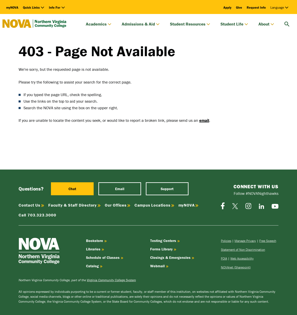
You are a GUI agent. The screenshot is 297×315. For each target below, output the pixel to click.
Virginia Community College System (111, 280)
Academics (98, 24)
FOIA (224, 258)
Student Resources (190, 24)
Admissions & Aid (141, 24)
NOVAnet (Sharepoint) (236, 267)
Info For (57, 7)
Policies (226, 241)
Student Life (234, 24)
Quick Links (33, 7)
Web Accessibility (242, 258)
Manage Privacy (245, 241)
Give (239, 7)
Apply (227, 7)
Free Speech (267, 241)
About (266, 24)
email (204, 120)
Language (279, 7)
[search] (287, 23)
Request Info (256, 7)
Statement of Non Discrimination (243, 250)
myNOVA (12, 7)
